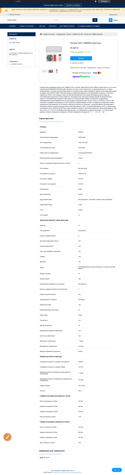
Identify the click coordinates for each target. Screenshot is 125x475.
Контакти (52, 26)
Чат (117, 470)
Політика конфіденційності (74, 472)
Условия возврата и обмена (89, 26)
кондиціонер (53, 87)
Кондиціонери (60, 34)
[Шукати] (94, 20)
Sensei (69, 34)
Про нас (42, 26)
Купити (81, 58)
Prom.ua (71, 470)
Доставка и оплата (67, 26)
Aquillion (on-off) (78, 34)
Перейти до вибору (73, 5)
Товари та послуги (26, 26)
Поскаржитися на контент (59, 472)
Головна (12, 26)
